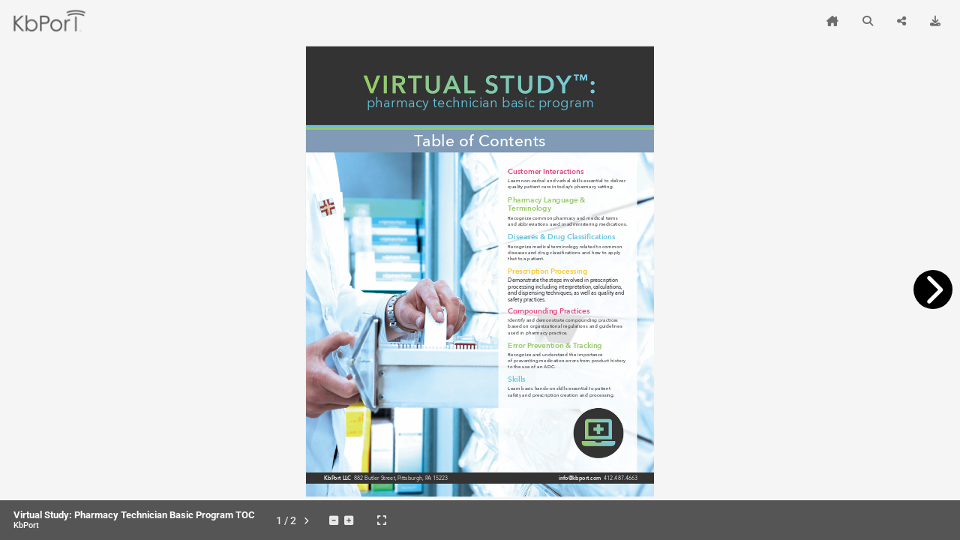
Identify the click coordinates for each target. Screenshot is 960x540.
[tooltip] (832, 21)
